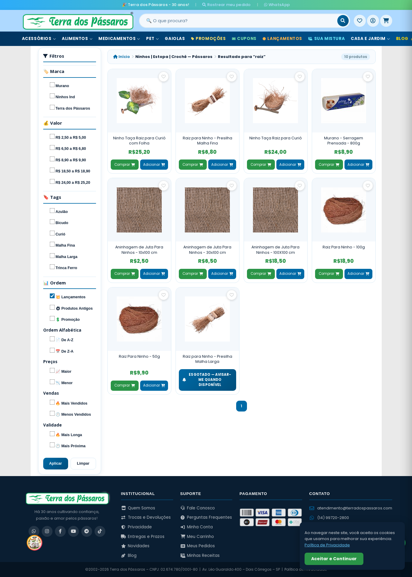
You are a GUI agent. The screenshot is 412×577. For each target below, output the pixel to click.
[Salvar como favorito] (163, 76)
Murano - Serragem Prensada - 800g (343, 140)
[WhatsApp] (34, 531)
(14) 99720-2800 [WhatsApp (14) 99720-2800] (329, 518)
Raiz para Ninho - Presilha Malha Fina (207, 140)
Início (121, 56)
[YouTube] (73, 531)
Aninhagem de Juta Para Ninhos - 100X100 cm (275, 249)
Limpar (83, 463)
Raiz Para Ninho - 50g (139, 356)
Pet (152, 38)
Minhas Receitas (200, 555)
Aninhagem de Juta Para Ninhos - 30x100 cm (207, 249)
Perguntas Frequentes (206, 517)
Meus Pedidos (197, 546)
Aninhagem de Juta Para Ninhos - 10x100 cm (139, 249)
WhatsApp (277, 4)
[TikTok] (100, 531)
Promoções (208, 38)
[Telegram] (86, 531)
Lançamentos (282, 38)
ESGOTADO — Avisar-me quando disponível (206, 379)
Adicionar (154, 164)
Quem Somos (138, 508)
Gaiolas (175, 38)
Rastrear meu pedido (226, 4)
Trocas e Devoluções (146, 517)
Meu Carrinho (197, 536)
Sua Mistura (326, 38)
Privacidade (136, 527)
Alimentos (77, 38)
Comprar (124, 164)
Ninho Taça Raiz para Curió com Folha (139, 140)
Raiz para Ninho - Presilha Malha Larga (207, 359)
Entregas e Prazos (142, 536)
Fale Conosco (197, 508)
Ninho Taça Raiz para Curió (275, 138)
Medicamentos (119, 38)
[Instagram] (47, 531)
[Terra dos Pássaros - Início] (77, 20)
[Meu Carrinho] (386, 21)
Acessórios (39, 38)
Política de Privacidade (327, 545)
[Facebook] (60, 531)
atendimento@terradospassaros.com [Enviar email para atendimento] (350, 508)
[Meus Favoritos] (360, 21)
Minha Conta (196, 527)
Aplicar (55, 463)
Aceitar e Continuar (334, 559)
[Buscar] (343, 20)
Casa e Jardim (370, 38)
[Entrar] (373, 21)
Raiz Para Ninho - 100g (344, 247)
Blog (129, 555)
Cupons (244, 38)
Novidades (135, 546)
